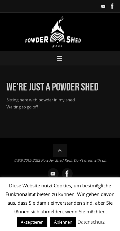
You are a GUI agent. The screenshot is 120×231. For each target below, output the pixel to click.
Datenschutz (91, 221)
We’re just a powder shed (52, 87)
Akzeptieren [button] (32, 222)
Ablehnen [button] (63, 222)
